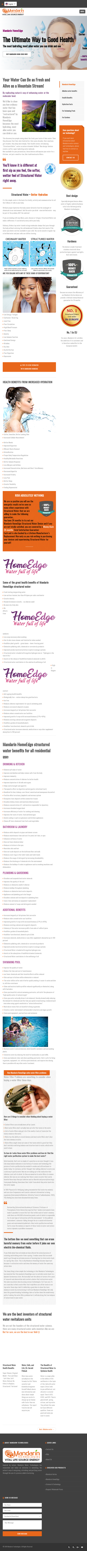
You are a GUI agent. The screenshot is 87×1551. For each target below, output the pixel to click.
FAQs (47, 1454)
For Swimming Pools (68, 111)
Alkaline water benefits (69, 91)
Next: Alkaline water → (46, 1429)
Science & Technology (52, 1484)
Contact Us (49, 1449)
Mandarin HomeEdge (68, 84)
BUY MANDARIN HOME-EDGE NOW (17, 54)
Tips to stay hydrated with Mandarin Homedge (29, 367)
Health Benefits (67, 97)
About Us (48, 1459)
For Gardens (66, 117)
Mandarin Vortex (51, 1474)
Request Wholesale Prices (54, 1489)
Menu (82, 11)
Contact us (70, 157)
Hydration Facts (67, 104)
